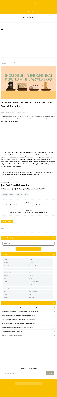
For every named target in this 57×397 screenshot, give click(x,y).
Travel (26, 194)
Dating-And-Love (33, 265)
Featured (4, 194)
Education (31, 269)
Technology (6, 294)
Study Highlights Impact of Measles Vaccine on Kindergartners (19, 315)
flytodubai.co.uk (15, 183)
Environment (32, 272)
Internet (6, 285)
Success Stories (33, 291)
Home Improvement (34, 281)
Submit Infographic (31, 4)
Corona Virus (7, 265)
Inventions (19, 194)
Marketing (6, 288)
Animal (5, 259)
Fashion (6, 275)
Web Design (32, 297)
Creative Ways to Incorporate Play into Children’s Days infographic (20, 307)
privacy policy (20, 384)
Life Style (31, 285)
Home (22, 4)
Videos (5, 297)
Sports (5, 291)
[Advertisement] (28, 44)
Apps (30, 259)
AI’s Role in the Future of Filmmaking (12, 331)
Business (6, 262)
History (11, 194)
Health (30, 278)
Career (31, 262)
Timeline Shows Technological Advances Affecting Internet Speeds (20, 311)
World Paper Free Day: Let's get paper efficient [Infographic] (18, 323)
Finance (31, 275)
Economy (6, 269)
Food (5, 278)
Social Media (32, 288)
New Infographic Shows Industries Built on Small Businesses (18, 319)
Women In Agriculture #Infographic (12, 335)
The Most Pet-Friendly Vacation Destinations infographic (17, 327)
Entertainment (7, 272)
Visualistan (30, 392)
